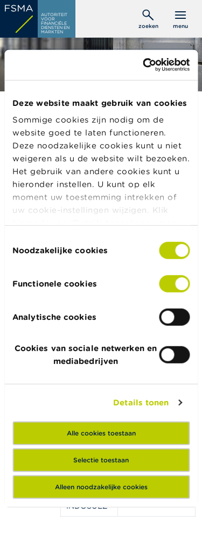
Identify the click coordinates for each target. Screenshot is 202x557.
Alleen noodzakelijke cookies (101, 486)
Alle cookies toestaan (101, 433)
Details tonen (141, 402)
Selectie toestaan (101, 459)
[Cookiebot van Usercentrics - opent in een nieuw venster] (144, 65)
